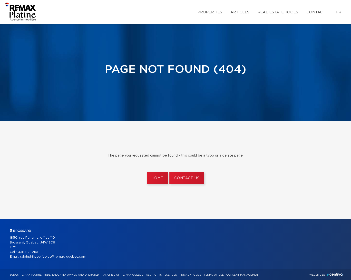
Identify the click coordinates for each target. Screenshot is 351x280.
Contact (315, 12)
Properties (209, 12)
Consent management (243, 275)
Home (157, 178)
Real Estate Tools (278, 12)
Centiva (335, 274)
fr (338, 12)
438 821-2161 (28, 252)
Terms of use (214, 275)
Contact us (186, 178)
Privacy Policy (190, 275)
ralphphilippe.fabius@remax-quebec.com (53, 256)
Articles (239, 12)
